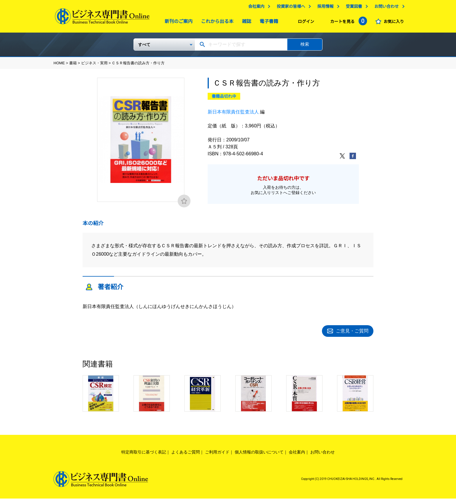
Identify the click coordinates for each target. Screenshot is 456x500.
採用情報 (324, 8)
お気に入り (392, 23)
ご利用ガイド (217, 453)
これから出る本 (216, 22)
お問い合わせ (385, 8)
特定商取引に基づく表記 (143, 453)
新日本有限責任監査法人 (233, 114)
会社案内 (255, 8)
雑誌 (245, 22)
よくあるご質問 (185, 453)
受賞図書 (352, 8)
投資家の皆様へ (289, 8)
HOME (59, 65)
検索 (304, 46)
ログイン (304, 23)
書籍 (73, 65)
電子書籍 (267, 22)
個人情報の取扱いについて (259, 453)
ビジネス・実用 (94, 65)
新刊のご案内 (177, 22)
